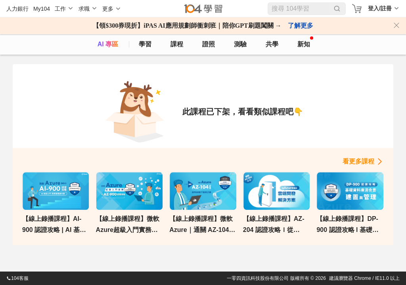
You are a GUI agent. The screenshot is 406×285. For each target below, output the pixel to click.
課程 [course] (176, 44)
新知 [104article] (305, 42)
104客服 (17, 278)
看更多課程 (358, 161)
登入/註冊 (380, 8)
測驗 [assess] (240, 44)
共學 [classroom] (272, 44)
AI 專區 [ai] (108, 44)
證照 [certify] (208, 44)
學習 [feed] (145, 44)
